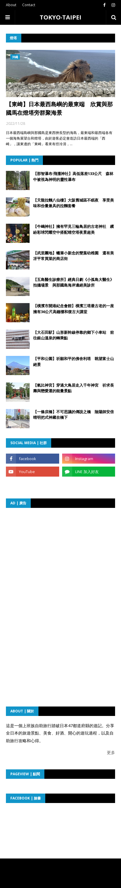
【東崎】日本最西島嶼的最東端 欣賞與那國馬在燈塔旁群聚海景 (59, 108)
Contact (28, 4)
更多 (111, 752)
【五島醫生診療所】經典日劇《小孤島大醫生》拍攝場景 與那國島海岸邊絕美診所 (73, 282)
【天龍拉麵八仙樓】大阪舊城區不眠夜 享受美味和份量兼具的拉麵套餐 (73, 203)
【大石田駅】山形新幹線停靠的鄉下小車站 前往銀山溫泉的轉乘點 (73, 335)
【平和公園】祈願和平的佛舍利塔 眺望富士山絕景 (73, 361)
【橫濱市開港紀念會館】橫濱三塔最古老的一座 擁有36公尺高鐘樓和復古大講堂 (74, 308)
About (11, 4)
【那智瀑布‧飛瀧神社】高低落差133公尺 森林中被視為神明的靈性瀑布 (73, 176)
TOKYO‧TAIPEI (60, 17)
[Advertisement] (61, 551)
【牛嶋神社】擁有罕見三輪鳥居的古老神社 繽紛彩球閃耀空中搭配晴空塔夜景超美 (73, 229)
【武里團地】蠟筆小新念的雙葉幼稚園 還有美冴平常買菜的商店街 (73, 255)
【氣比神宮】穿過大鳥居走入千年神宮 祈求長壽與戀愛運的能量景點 (73, 388)
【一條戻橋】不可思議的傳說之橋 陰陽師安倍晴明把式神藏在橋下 (73, 414)
